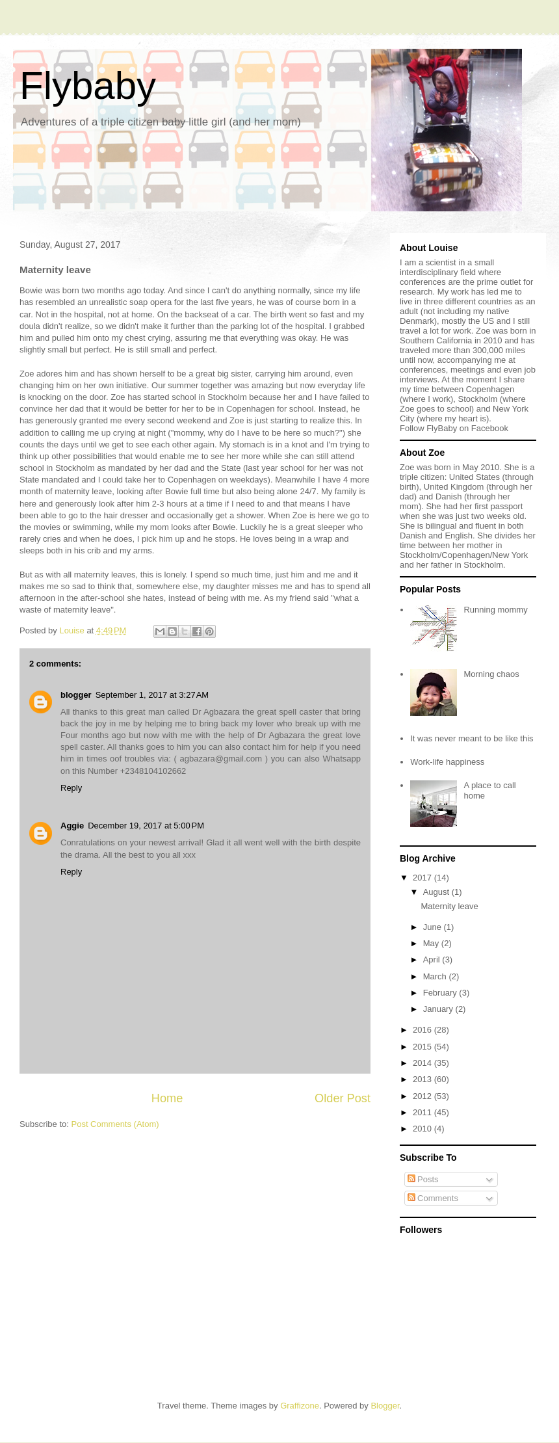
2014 (423, 1063)
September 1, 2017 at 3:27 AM (152, 695)
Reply (71, 788)
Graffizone (299, 1405)
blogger (76, 695)
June (433, 927)
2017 (423, 877)
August (437, 892)
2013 (423, 1079)
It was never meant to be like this (471, 738)
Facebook (489, 428)
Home (167, 1098)
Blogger (384, 1405)
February (441, 993)
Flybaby (88, 85)
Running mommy (495, 610)
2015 (423, 1047)
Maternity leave (449, 906)
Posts (423, 1179)
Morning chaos (491, 674)
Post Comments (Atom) (115, 1124)
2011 (423, 1112)
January (439, 1009)
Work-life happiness (447, 762)
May (432, 943)
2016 (423, 1030)
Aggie (72, 825)
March (436, 976)
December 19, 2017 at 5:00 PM (146, 825)
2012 (423, 1096)
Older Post (342, 1098)
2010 (423, 1128)
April (433, 959)
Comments (433, 1198)
